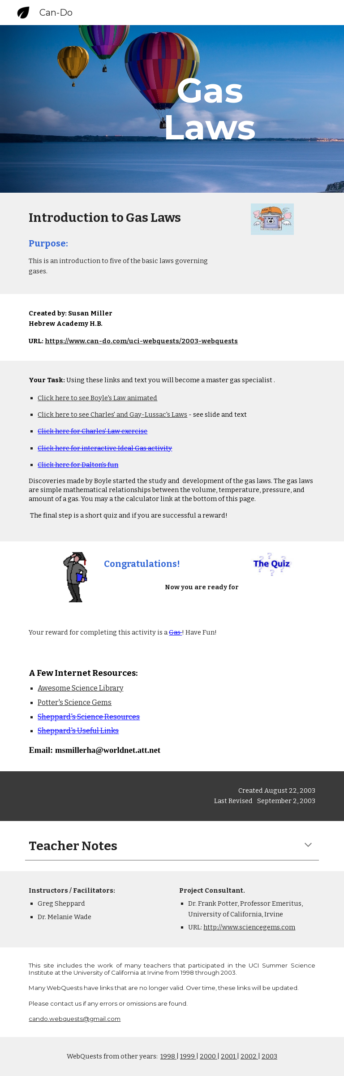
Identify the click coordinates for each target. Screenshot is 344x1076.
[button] (308, 845)
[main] (209, 109)
